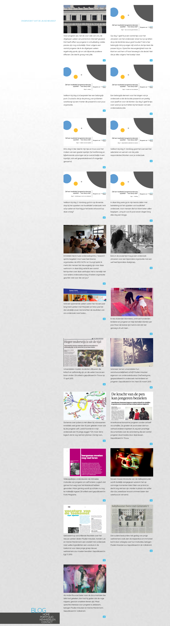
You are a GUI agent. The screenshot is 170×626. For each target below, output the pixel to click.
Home (46, 614)
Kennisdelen (47, 619)
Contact (47, 622)
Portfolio (46, 617)
